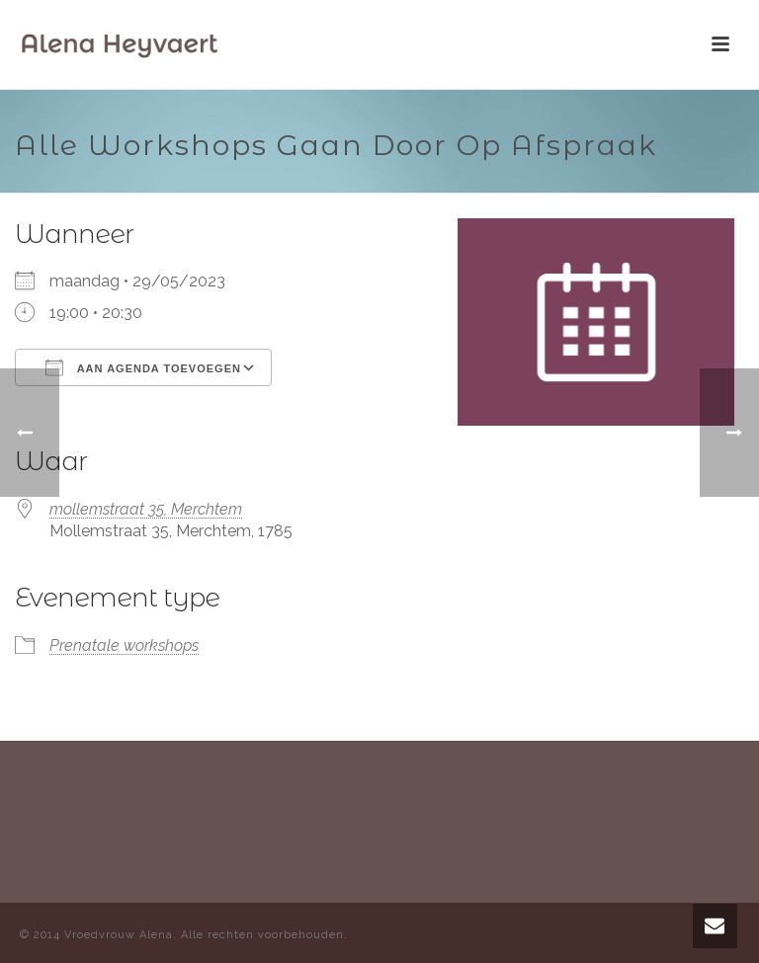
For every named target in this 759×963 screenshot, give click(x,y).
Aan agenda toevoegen (143, 367)
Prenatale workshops (124, 645)
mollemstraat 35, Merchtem (145, 509)
